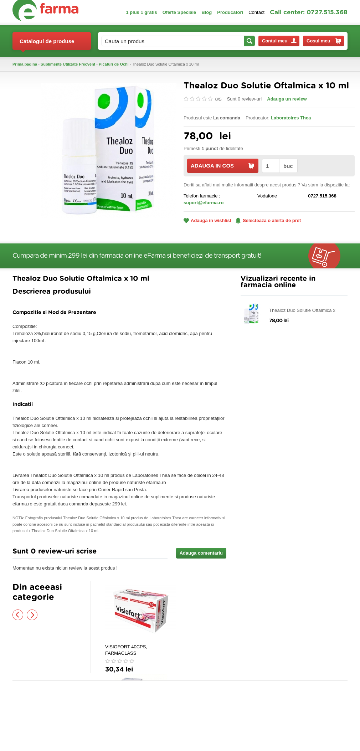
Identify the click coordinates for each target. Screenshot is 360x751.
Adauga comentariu (201, 553)
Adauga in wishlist (207, 220)
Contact (256, 12)
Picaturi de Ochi (114, 64)
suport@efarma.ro (203, 202)
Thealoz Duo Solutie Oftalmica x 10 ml (305, 311)
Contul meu (279, 40)
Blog (206, 12)
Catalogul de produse (47, 44)
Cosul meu (324, 41)
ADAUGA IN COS (222, 166)
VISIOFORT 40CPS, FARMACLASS (126, 650)
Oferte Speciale (179, 12)
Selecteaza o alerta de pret (268, 220)
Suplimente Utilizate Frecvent (68, 64)
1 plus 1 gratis (141, 12)
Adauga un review (287, 99)
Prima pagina (24, 64)
